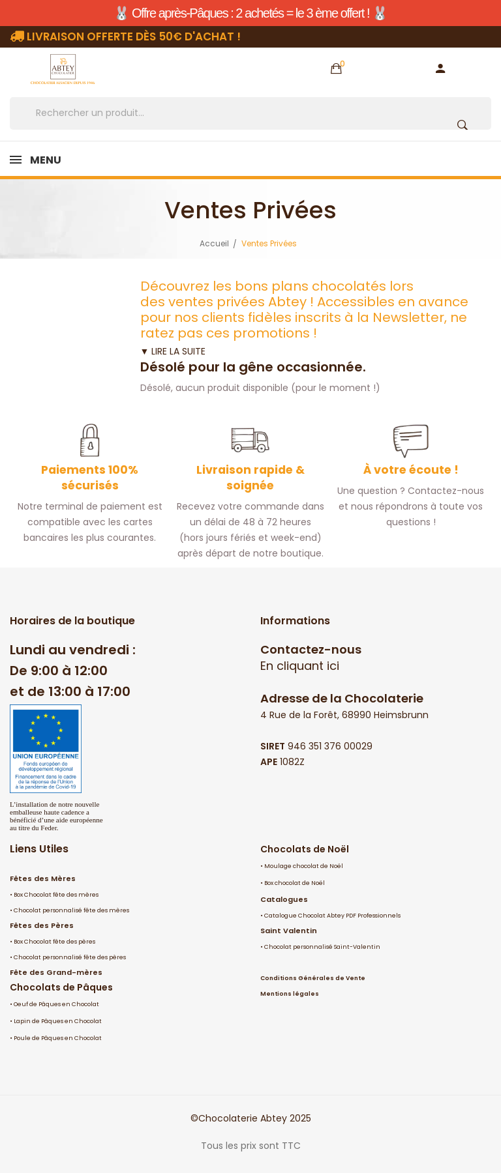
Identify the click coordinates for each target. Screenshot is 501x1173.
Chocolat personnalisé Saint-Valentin (322, 947)
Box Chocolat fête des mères (56, 895)
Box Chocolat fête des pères (54, 942)
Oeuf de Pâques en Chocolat (56, 1004)
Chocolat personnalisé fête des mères (71, 910)
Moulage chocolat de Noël (303, 866)
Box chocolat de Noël (294, 883)
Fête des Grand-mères (56, 972)
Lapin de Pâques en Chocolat (58, 1021)
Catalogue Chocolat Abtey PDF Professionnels (332, 916)
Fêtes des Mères (43, 878)
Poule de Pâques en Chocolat (58, 1038)
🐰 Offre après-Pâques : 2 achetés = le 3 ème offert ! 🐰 (250, 13)
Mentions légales (289, 994)
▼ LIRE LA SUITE (173, 351)
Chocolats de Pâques (61, 987)
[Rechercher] (250, 113)
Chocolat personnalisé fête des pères (70, 957)
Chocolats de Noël (304, 849)
